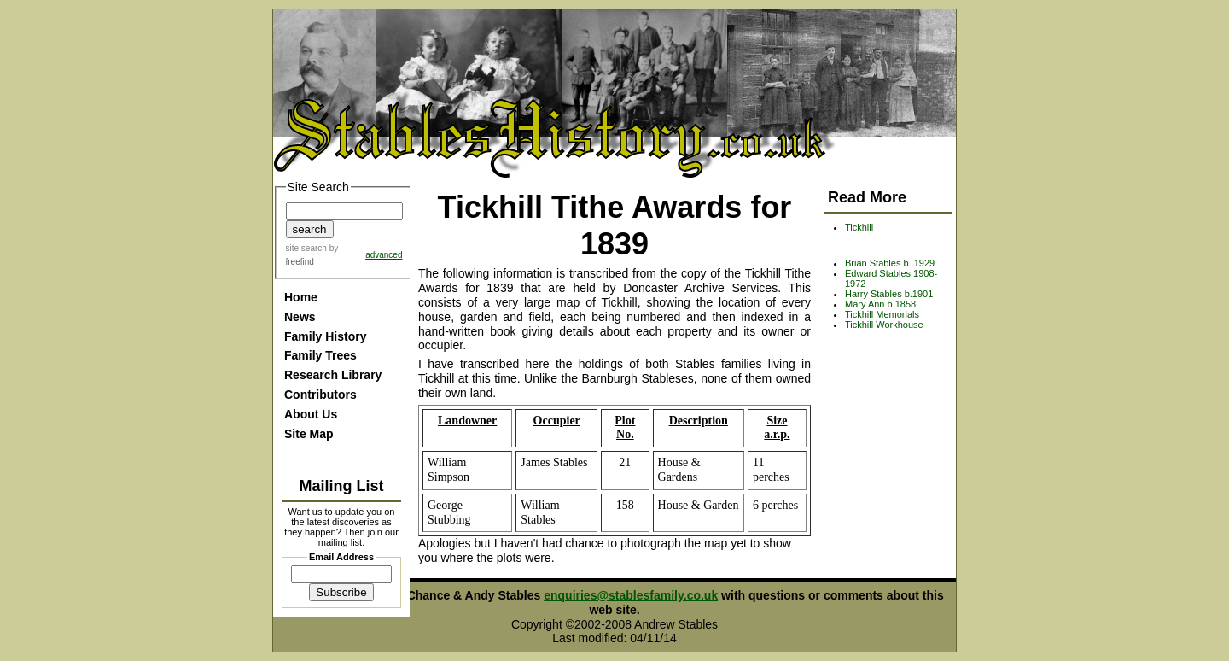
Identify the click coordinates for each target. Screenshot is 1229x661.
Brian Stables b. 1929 (890, 263)
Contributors (320, 394)
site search (306, 248)
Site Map (309, 434)
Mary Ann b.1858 (880, 304)
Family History (325, 336)
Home (300, 297)
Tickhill (859, 227)
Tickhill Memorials (882, 314)
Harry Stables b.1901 (889, 294)
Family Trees (320, 355)
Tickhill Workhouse (884, 324)
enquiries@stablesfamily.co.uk (631, 595)
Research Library (333, 375)
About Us (310, 414)
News (300, 317)
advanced (383, 255)
